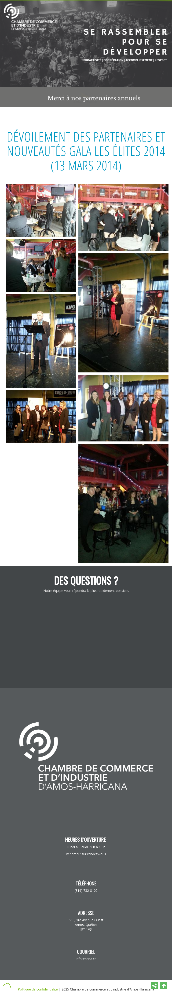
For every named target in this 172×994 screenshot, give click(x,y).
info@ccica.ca (86, 959)
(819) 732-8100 (86, 890)
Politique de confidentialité (38, 989)
